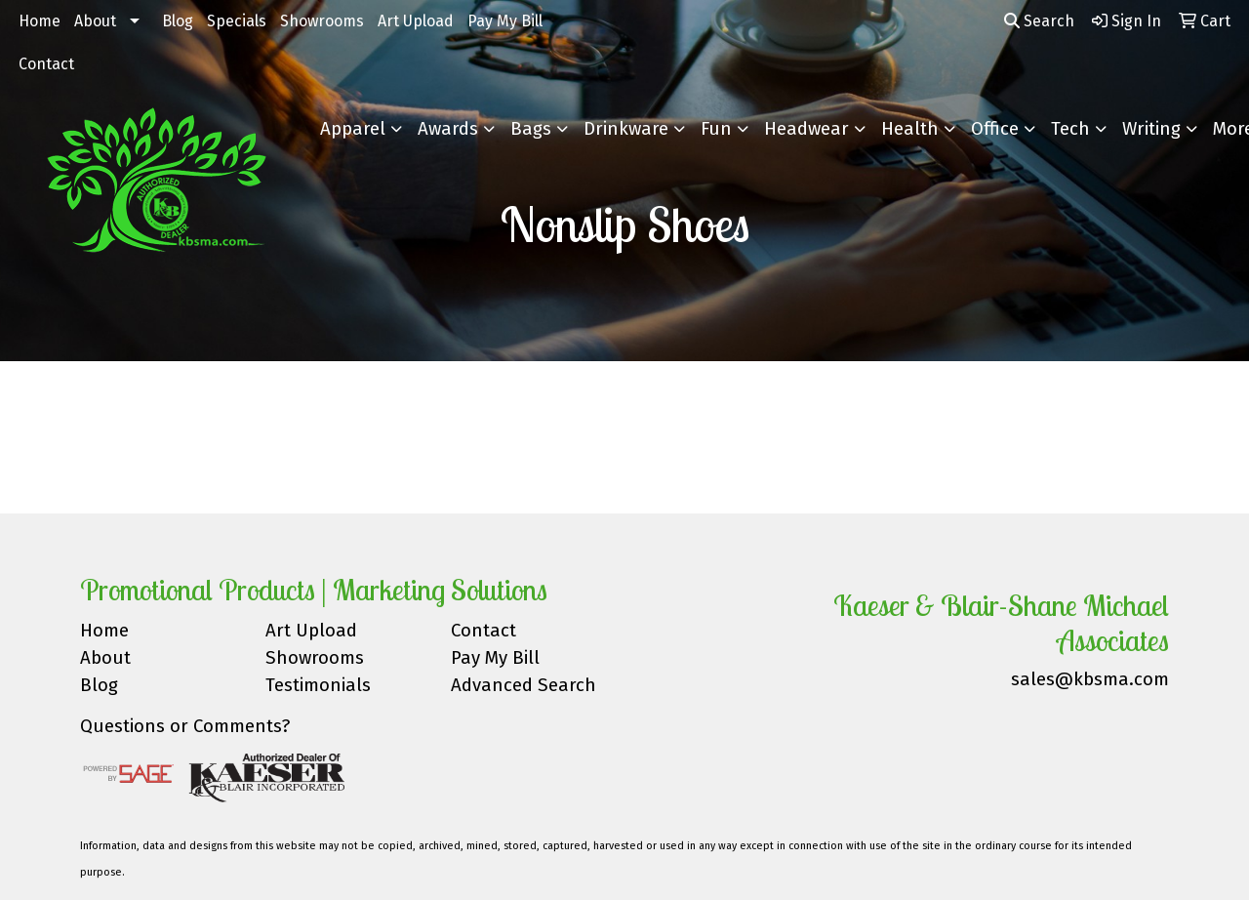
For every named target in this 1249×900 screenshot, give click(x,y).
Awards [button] (448, 129)
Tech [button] (1070, 129)
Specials (236, 21)
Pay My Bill (505, 21)
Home (39, 21)
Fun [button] (716, 129)
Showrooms (322, 21)
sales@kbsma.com (1090, 679)
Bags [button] (530, 129)
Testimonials (318, 685)
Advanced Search (523, 685)
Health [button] (910, 129)
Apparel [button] (352, 129)
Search (1039, 21)
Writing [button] (1151, 129)
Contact (46, 64)
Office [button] (995, 129)
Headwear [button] (806, 129)
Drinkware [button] (626, 129)
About (95, 21)
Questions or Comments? (185, 726)
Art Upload (416, 21)
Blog (177, 21)
